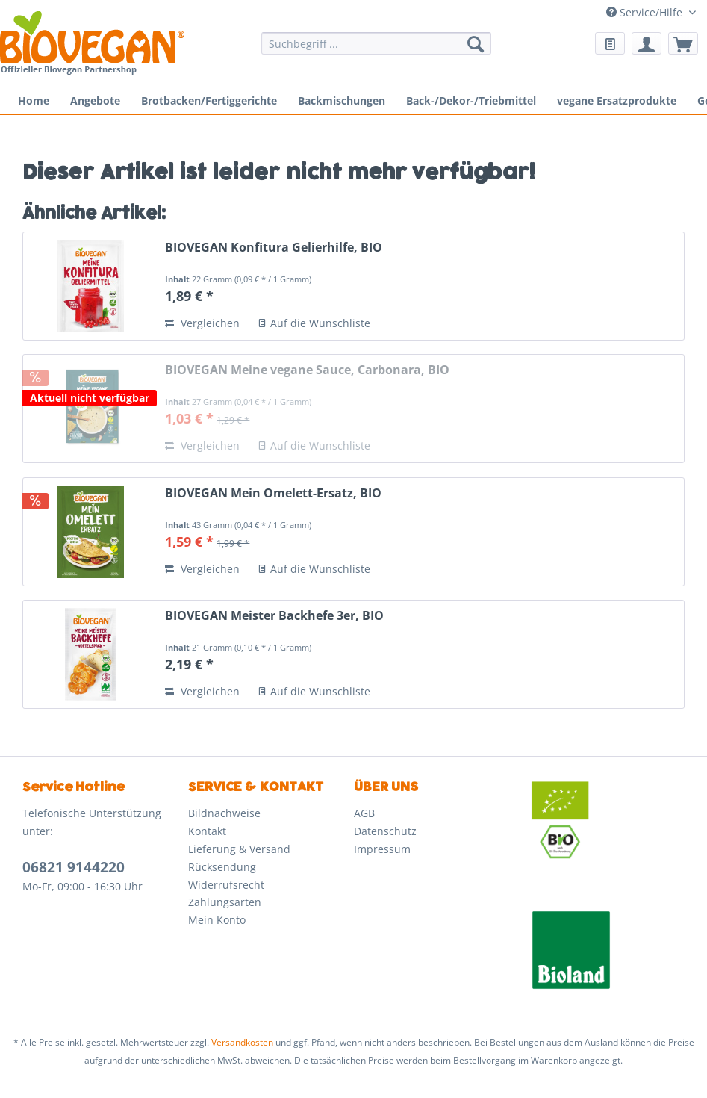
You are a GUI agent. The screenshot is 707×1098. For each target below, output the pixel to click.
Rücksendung (222, 867)
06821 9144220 (73, 867)
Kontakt (207, 831)
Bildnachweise (224, 813)
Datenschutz (385, 831)
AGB (364, 813)
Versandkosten (242, 1042)
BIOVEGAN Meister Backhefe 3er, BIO (274, 616)
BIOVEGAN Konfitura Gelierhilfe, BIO (273, 247)
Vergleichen (202, 323)
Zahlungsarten (224, 902)
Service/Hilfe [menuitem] (645, 12)
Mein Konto (217, 920)
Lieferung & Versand (239, 849)
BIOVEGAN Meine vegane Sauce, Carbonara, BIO (307, 370)
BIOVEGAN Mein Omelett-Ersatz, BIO (273, 493)
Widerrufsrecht (226, 885)
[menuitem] (376, 50)
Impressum (382, 849)
